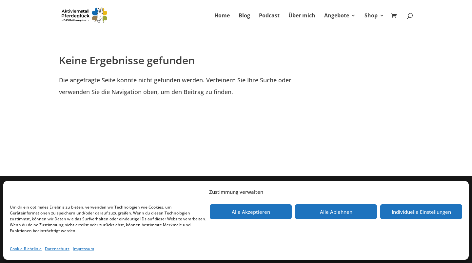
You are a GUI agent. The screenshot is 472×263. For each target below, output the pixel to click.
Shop (371, 16)
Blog (244, 16)
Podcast (269, 16)
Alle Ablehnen (336, 212)
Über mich (301, 16)
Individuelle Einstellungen (421, 212)
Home (222, 16)
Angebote (336, 16)
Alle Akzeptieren (251, 212)
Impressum (83, 249)
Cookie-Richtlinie (26, 249)
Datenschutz (57, 249)
